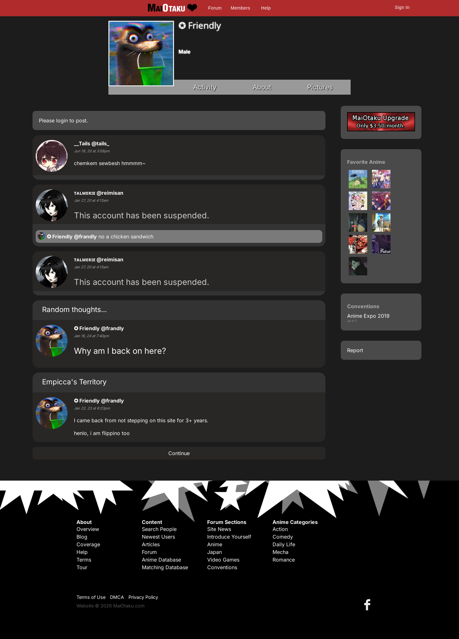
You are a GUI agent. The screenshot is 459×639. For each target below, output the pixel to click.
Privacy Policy (143, 597)
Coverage (88, 544)
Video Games (223, 559)
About (262, 87)
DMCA (117, 597)
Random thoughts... (74, 309)
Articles (151, 544)
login (62, 120)
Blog (81, 537)
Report (355, 350)
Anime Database (161, 559)
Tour (81, 567)
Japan (214, 552)
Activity (205, 87)
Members (240, 8)
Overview (87, 529)
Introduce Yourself (229, 537)
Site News (219, 529)
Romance (284, 559)
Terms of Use (91, 597)
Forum (215, 8)
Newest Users (158, 537)
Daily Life (284, 544)
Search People (159, 529)
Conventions (222, 567)
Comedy (283, 537)
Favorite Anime (366, 162)
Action (280, 529)
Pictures (320, 87)
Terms (83, 559)
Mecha (280, 552)
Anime (214, 544)
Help (266, 8)
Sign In (402, 7)
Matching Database (165, 567)
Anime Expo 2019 (368, 316)
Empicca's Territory (74, 381)
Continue (179, 453)
